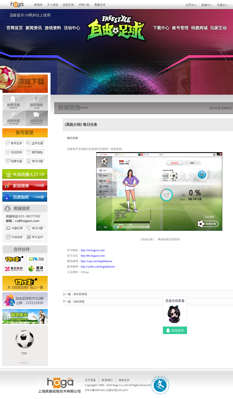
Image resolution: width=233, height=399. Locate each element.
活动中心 (72, 28)
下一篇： (68, 301)
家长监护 (35, 242)
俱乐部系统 (80, 294)
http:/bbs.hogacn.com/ (93, 255)
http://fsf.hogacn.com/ (93, 250)
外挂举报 (14, 242)
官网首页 (14, 28)
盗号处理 (35, 148)
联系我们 (107, 380)
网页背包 (35, 157)
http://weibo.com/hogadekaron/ (98, 266)
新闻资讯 (33, 28)
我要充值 (14, 166)
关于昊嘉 (90, 380)
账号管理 (180, 28)
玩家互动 (218, 28)
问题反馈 (14, 233)
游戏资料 (53, 28)
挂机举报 (78, 301)
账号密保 (14, 148)
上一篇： (68, 294)
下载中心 (161, 28)
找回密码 (14, 157)
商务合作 (124, 380)
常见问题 (35, 166)
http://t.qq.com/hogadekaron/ (96, 261)
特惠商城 (199, 28)
